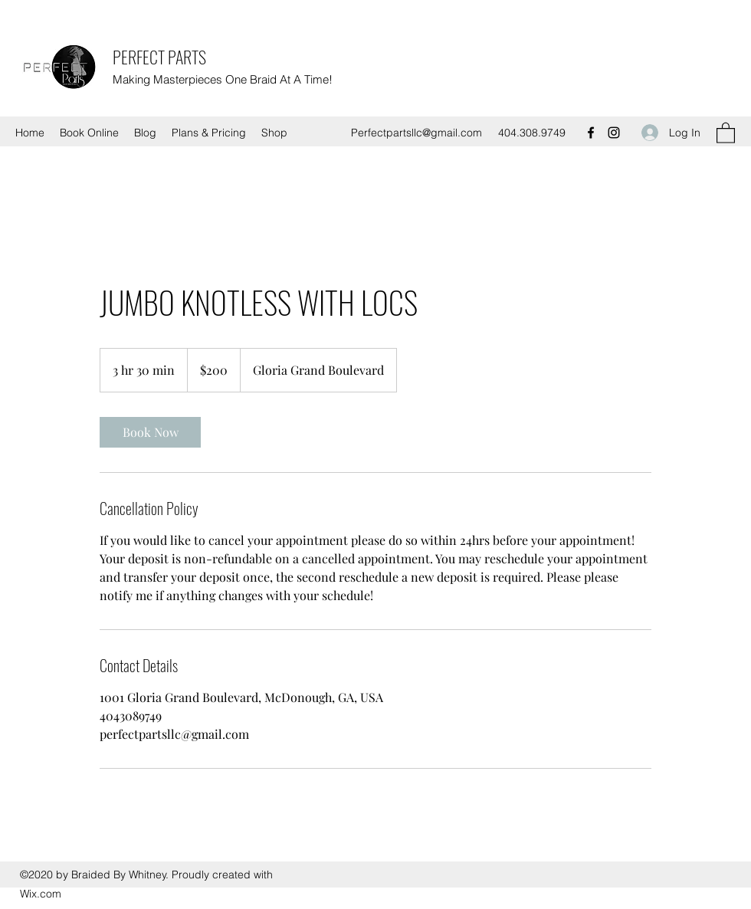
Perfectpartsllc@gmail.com (416, 132)
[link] (150, 432)
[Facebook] (591, 132)
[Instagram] (613, 132)
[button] (726, 132)
